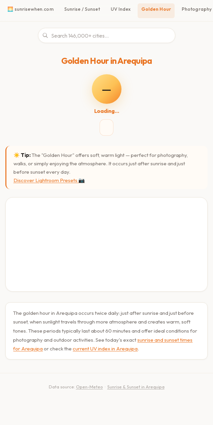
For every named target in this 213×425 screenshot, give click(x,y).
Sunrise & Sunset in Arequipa (136, 386)
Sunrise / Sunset (82, 9)
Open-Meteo (89, 386)
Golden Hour (156, 9)
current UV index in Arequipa (105, 348)
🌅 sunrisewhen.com (30, 9)
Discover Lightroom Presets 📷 (49, 180)
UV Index (121, 9)
